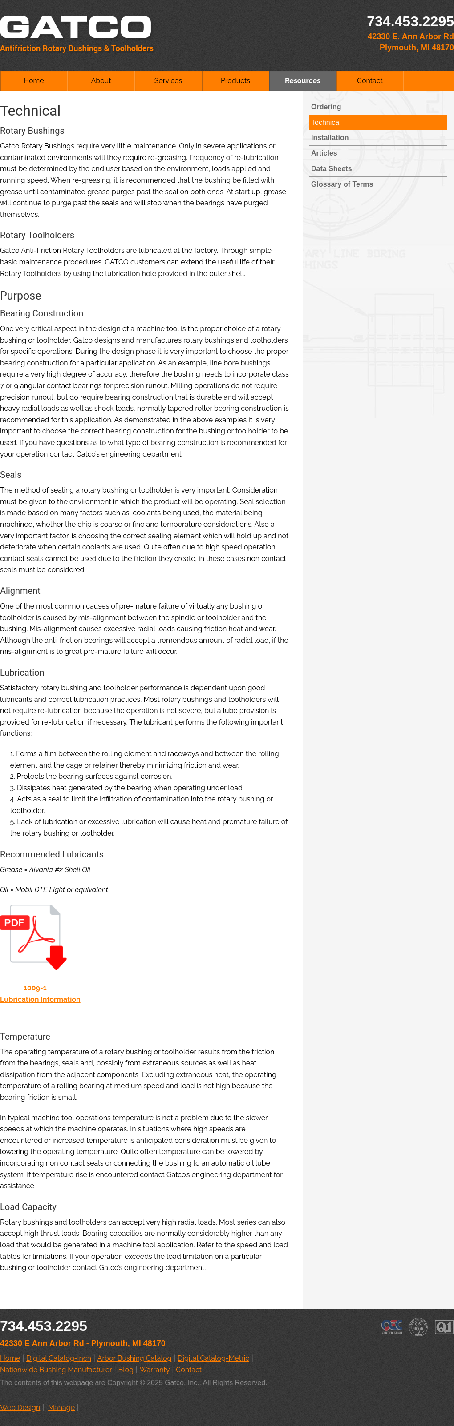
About (101, 80)
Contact (370, 80)
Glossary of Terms (342, 184)
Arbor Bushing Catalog (134, 1358)
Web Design (20, 1407)
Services (168, 80)
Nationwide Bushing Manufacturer (56, 1370)
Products (235, 80)
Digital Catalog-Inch (58, 1358)
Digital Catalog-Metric (213, 1358)
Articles (324, 153)
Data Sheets (331, 168)
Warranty (155, 1370)
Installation (330, 137)
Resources (302, 80)
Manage (61, 1407)
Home (34, 80)
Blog (126, 1370)
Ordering (326, 107)
